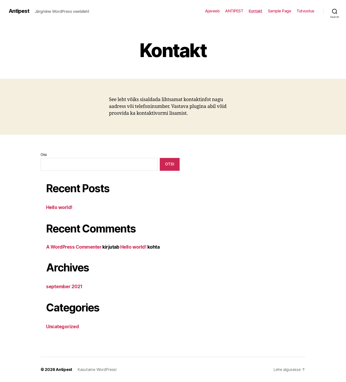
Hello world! (59, 207)
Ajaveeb (212, 11)
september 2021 (64, 286)
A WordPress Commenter (74, 247)
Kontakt (255, 11)
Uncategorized (62, 326)
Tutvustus (305, 11)
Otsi (44, 154)
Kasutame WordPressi (97, 369)
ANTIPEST (234, 11)
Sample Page (279, 11)
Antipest (19, 11)
